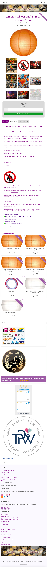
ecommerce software (33, 561)
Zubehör (3, 542)
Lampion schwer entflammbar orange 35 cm (12, 270)
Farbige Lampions (5, 516)
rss (26, 561)
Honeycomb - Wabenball (7, 539)
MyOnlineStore (23, 564)
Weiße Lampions (5, 514)
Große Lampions (5, 521)
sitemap (23, 561)
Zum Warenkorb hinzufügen (23, 114)
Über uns (3, 480)
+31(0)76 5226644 (5, 472)
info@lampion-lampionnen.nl (8, 470)
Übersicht (5, 121)
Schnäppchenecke (5, 544)
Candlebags (4, 540)
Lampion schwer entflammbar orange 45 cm (35, 249)
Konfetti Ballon (4, 535)
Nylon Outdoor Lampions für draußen (10, 518)
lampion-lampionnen (7, 459)
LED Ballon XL (4, 531)
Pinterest (3, 462)
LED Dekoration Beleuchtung (7, 529)
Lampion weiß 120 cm (11, 312)
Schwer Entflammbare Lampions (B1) (9, 519)
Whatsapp (3, 474)
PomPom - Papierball (6, 537)
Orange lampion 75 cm (12, 248)
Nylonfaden (11, 291)
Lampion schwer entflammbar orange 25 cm (35, 270)
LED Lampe (3, 528)
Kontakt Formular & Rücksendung (9, 477)
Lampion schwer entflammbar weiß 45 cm (35, 291)
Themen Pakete (4, 524)
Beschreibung (13, 121)
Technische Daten (24, 121)
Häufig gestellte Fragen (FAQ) (8, 479)
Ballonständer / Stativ (6, 534)
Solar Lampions (4, 523)
